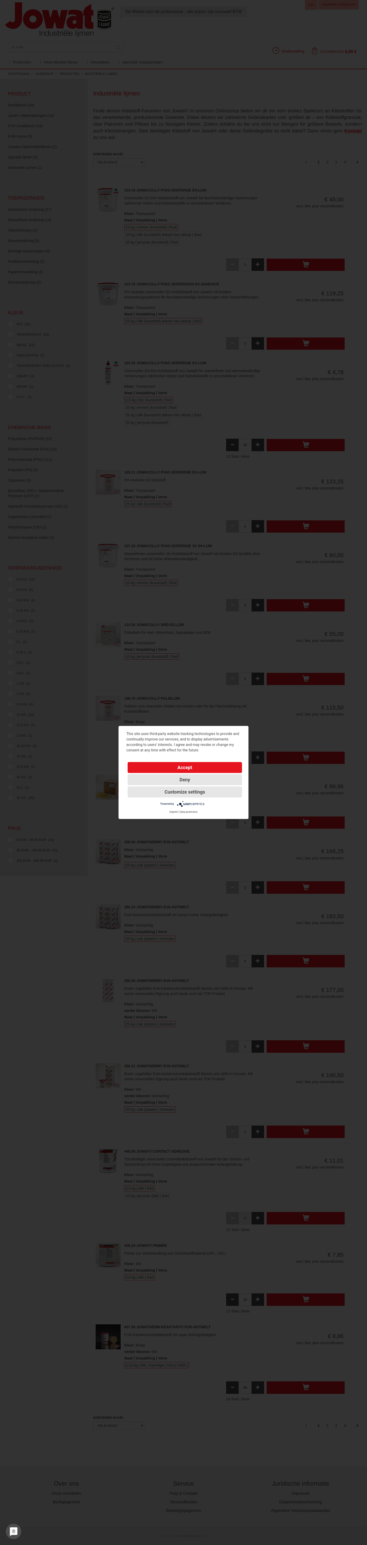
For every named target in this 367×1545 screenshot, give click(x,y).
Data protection (189, 811)
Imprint (173, 811)
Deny (185, 779)
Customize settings (185, 792)
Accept (185, 767)
